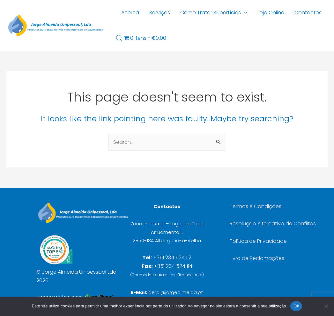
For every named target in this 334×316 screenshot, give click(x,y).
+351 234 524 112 (172, 257)
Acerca (130, 12)
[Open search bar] (119, 38)
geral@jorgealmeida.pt (175, 292)
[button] (244, 12)
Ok (296, 306)
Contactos (308, 12)
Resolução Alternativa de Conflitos (273, 223)
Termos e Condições (255, 206)
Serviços (159, 12)
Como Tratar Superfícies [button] (213, 12)
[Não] (326, 306)
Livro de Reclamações (257, 258)
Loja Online (270, 12)
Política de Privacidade (258, 241)
